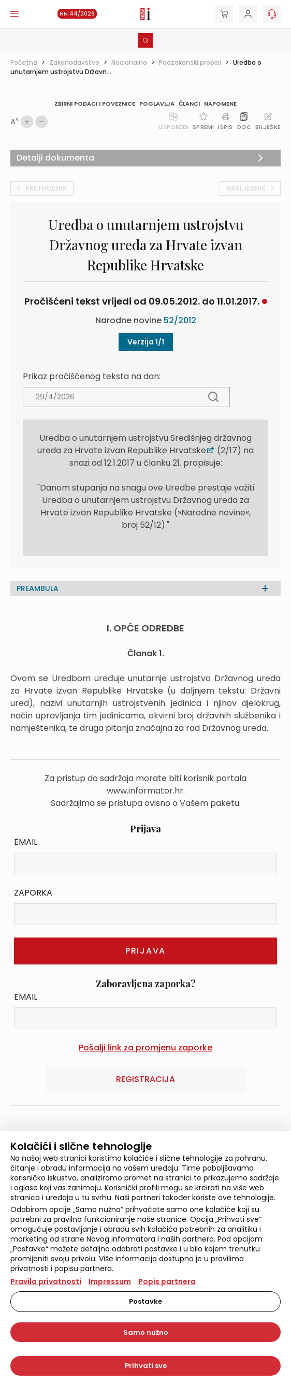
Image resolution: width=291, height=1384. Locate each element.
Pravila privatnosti (45, 1281)
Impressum (110, 1281)
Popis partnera (167, 1281)
